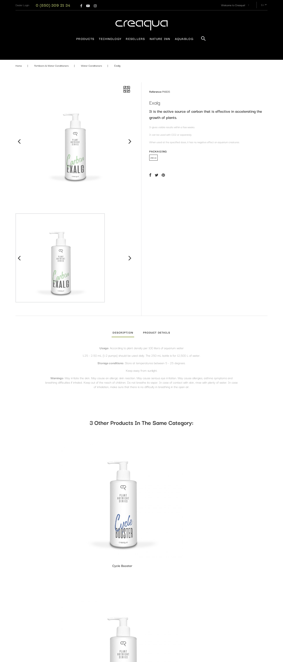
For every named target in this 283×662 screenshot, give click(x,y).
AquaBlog (184, 38)
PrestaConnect (174, 656)
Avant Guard (174, 498)
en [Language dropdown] (264, 5)
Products (85, 38)
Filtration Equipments (135, 617)
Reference (155, 91)
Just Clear (109, 498)
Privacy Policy (88, 580)
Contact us (86, 594)
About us (85, 587)
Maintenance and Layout (137, 631)
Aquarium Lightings (134, 572)
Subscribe (250, 605)
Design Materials (132, 624)
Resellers (135, 38)
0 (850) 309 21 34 (53, 5)
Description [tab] (123, 332)
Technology (110, 38)
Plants (126, 638)
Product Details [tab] (156, 332)
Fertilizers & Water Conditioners (141, 604)
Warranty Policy (89, 572)
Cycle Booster (44, 498)
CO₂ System (130, 597)
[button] (22, 5)
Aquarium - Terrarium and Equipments (137, 582)
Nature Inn (160, 38)
